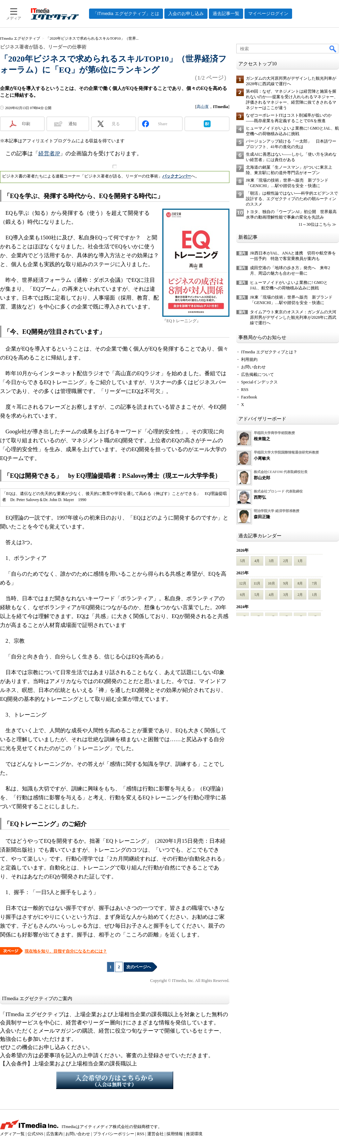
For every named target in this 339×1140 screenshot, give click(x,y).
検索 (333, 48)
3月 (271, 561)
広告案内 (54, 1133)
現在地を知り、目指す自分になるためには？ (66, 951)
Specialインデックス (259, 382)
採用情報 (174, 1133)
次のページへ (138, 967)
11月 (257, 583)
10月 (271, 583)
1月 (300, 561)
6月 (242, 595)
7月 (314, 583)
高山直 (203, 106)
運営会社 (155, 1133)
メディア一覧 (12, 1133)
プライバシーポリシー (113, 1133)
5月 (242, 561)
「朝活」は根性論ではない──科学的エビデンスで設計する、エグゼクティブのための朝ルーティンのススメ (292, 199)
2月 (285, 561)
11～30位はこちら (314, 224)
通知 (72, 123)
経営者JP (49, 153)
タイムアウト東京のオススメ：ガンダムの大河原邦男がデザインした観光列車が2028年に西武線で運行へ (293, 317)
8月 (300, 583)
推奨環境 (194, 1133)
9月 (285, 583)
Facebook (249, 397)
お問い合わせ (253, 367)
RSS (244, 389)
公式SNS (35, 1133)
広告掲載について (257, 374)
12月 (242, 583)
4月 (257, 561)
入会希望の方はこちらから (114, 1080)
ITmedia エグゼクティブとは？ (269, 352)
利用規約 (249, 359)
